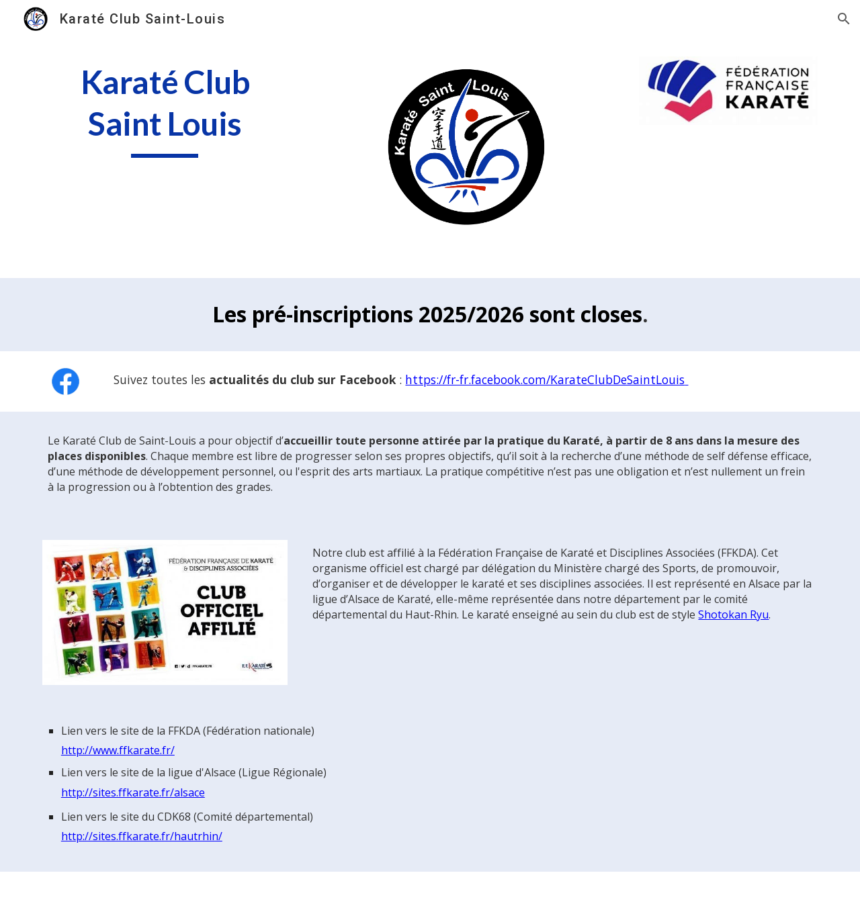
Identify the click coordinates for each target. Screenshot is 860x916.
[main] (165, 109)
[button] (844, 19)
